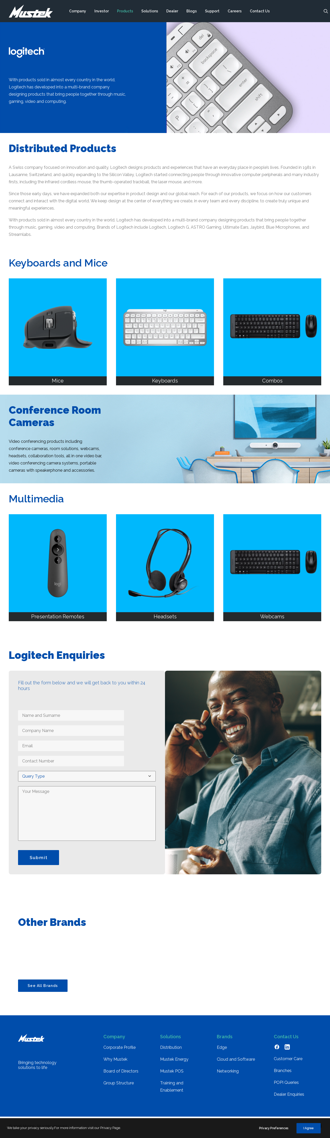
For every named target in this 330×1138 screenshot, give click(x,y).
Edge (222, 1050)
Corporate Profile (119, 1050)
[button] (326, 11)
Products (125, 11)
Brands (225, 1039)
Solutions (149, 11)
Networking (228, 1073)
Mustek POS (172, 1073)
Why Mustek (115, 1061)
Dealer (172, 11)
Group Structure (118, 1085)
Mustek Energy (174, 1061)
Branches (283, 1073)
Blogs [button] (191, 11)
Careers (235, 11)
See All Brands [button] (43, 988)
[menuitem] (77, 11)
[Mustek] (31, 11)
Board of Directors (120, 1073)
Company (77, 11)
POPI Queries (286, 1085)
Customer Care (288, 1061)
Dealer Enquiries (289, 1096)
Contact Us (260, 11)
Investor (101, 11)
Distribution (171, 1050)
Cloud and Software (236, 1061)
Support (212, 11)
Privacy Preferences (273, 1133)
